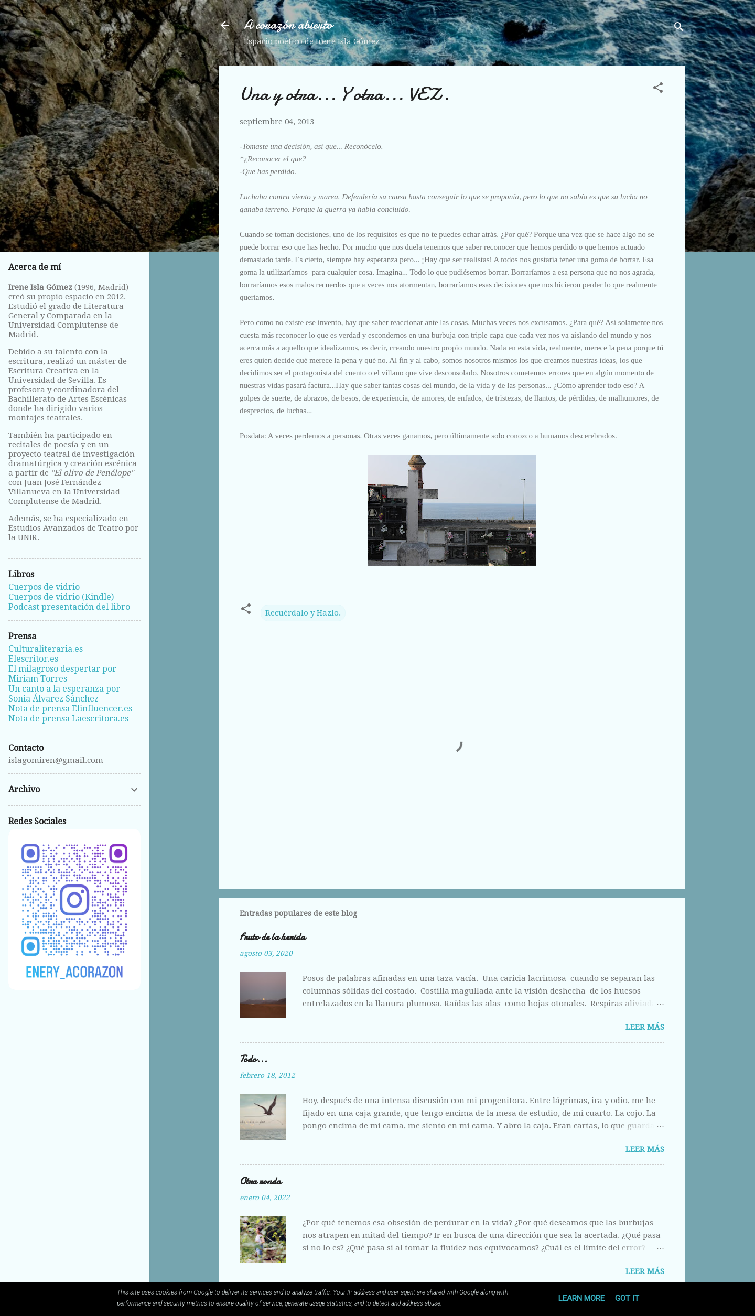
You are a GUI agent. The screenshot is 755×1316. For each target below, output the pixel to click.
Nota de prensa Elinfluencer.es (70, 709)
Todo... (253, 1059)
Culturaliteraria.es (45, 649)
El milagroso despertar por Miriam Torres (62, 674)
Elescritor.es (33, 659)
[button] (658, 89)
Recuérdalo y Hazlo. (303, 613)
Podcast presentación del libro (69, 607)
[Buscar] (679, 29)
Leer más (644, 1027)
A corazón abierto (288, 25)
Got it (627, 1298)
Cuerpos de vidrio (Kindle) (61, 597)
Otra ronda (260, 1181)
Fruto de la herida (272, 937)
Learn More (581, 1298)
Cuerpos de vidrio (44, 587)
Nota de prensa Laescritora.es (68, 719)
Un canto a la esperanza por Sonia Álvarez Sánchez (64, 694)
